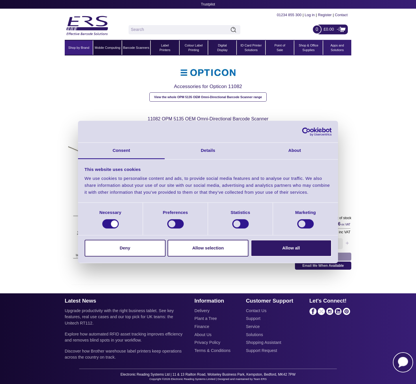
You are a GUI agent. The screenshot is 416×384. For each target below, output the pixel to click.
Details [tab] (208, 150)
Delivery (201, 310)
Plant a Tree (205, 318)
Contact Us (256, 310)
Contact (341, 15)
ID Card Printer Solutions (250, 48)
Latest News (80, 301)
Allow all (291, 247)
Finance (201, 326)
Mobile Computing (107, 47)
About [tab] (294, 150)
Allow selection (208, 247)
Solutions (254, 334)
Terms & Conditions (212, 350)
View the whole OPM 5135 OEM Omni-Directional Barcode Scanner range (208, 97)
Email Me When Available (323, 266)
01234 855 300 (289, 15)
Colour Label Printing (194, 48)
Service (253, 326)
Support (253, 318)
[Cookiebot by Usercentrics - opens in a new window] (306, 131)
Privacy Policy (207, 342)
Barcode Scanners (136, 47)
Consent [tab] (121, 150)
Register (325, 15)
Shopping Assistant (263, 342)
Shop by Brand (78, 47)
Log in (310, 15)
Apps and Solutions (337, 48)
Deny (125, 247)
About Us (202, 334)
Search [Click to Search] (234, 29)
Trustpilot (208, 4)
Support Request (261, 350)
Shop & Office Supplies (308, 48)
